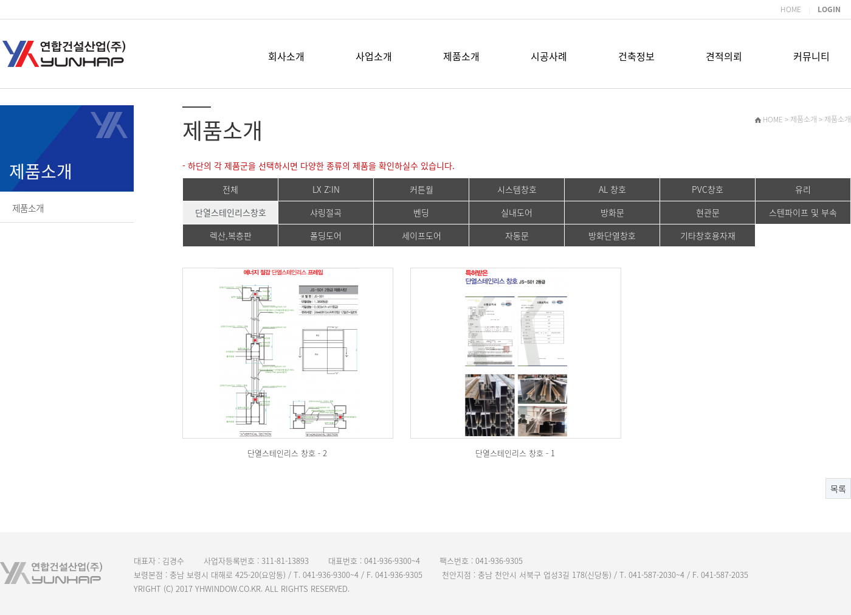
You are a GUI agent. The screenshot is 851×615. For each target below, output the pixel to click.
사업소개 (374, 56)
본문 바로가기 (0, 0)
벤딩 (421, 212)
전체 (230, 189)
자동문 (517, 235)
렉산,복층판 (231, 235)
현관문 (708, 212)
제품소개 (461, 56)
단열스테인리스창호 (230, 212)
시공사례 (549, 56)
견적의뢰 (724, 56)
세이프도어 (421, 235)
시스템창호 (517, 189)
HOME (790, 9)
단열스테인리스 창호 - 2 (287, 453)
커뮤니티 (811, 56)
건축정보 (636, 56)
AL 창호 (612, 189)
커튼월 (421, 189)
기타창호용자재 (708, 235)
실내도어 (516, 212)
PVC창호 (707, 189)
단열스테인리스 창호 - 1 (515, 453)
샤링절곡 (326, 212)
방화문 (612, 212)
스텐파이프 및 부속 (803, 212)
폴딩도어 (326, 235)
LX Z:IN (326, 189)
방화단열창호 (612, 235)
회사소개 (286, 56)
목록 (838, 488)
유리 (803, 189)
